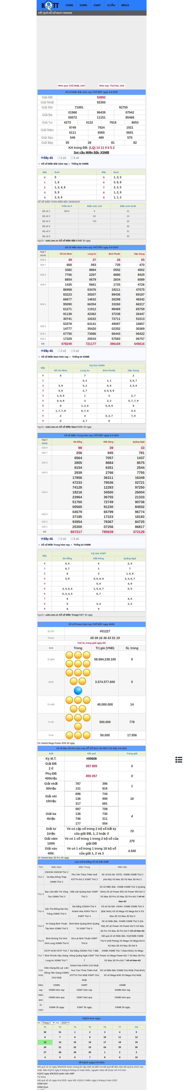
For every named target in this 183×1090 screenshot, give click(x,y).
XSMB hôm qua (122, 976)
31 (60, 1011)
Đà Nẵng (78, 421)
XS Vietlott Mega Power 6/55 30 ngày (56, 722)
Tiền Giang (56, 952)
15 (75, 1021)
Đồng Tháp (60, 856)
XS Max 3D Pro (108, 875)
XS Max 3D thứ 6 (128, 925)
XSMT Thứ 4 (84, 895)
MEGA (125, 5)
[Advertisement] (63, 39)
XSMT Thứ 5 (85, 907)
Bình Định (74, 903)
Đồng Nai (59, 888)
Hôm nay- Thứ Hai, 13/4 (111, 65)
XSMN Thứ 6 (62, 922)
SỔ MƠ (41, 1076)
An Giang (50, 903)
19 (136, 1021)
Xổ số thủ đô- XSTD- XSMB (116, 853)
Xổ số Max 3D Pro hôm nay (70, 727)
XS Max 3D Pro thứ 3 (127, 875)
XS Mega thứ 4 (132, 890)
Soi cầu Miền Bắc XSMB (91, 131)
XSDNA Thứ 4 (89, 885)
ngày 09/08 (109, 603)
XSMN (83, 5)
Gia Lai (74, 917)
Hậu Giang (139, 233)
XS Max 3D (118, 858)
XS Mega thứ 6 (137, 920)
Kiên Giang (50, 947)
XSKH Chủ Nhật (90, 944)
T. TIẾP (41, 1069)
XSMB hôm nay (122, 969)
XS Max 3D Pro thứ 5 (118, 910)
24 (105, 1026)
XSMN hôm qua (56, 976)
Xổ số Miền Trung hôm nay (78, 414)
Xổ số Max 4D (137, 910)
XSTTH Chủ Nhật (78, 954)
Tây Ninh (49, 907)
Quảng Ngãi (139, 421)
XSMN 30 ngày (83, 406)
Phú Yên (76, 853)
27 (45, 1031)
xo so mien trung (85, 1085)
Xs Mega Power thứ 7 (118, 934)
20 (45, 1026)
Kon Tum (75, 949)
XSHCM (49, 851)
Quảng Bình (86, 903)
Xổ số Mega (118, 890)
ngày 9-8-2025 (110, 71)
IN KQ (40, 1080)
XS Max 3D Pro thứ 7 (115, 939)
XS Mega (124, 920)
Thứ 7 (43, 231)
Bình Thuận (61, 903)
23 (90, 1026)
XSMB (69, 5)
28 (60, 1031)
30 (45, 1011)
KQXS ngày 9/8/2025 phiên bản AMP (55, 1052)
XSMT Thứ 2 (91, 858)
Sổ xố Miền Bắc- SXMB (113, 900)
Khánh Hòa (77, 890)
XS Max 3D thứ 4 (126, 895)
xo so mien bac (51, 1085)
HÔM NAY (42, 1063)
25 (120, 1026)
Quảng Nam (85, 871)
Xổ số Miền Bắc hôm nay (78, 71)
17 (105, 1021)
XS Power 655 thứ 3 (134, 871)
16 (90, 1021)
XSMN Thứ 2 (56, 861)
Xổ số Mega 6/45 (112, 954)
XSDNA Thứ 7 (87, 930)
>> (57, 1002)
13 (45, 1021)
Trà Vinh (63, 917)
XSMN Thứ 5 (61, 907)
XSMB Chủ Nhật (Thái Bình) (131, 949)
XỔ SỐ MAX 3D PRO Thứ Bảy (101, 727)
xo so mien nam (68, 1085)
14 (60, 1021)
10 (105, 1016)
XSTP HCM (50, 930)
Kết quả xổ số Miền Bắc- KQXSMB (119, 915)
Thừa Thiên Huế (89, 853)
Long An (92, 233)
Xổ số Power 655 (115, 871)
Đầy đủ (47, 137)
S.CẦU (111, 5)
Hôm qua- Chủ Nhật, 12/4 (71, 65)
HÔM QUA (42, 1066)
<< (38, 1002)
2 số (62, 137)
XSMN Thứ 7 (61, 939)
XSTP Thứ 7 (62, 930)
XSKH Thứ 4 (90, 890)
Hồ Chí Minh (66, 233)
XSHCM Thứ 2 (61, 851)
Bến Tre (58, 871)
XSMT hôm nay (84, 969)
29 (75, 1031)
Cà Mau (51, 856)
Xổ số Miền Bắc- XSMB (111, 866)
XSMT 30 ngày (85, 594)
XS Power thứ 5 (127, 905)
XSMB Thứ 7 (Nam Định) (121, 930)
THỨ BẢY (97, 71)
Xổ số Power (112, 905)
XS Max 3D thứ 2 (133, 858)
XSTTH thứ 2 (77, 858)
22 (75, 1026)
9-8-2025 (122, 727)
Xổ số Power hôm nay (80, 603)
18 (120, 1021)
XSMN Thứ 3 (58, 875)
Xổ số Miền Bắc (108, 949)
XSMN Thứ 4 (59, 893)
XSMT (97, 5)
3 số (75, 137)
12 (136, 1016)
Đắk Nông (108, 421)
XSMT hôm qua (84, 976)
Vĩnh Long (50, 922)
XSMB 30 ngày (83, 220)
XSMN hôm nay (56, 969)
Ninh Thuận (85, 917)
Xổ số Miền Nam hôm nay (78, 226)
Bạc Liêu (49, 871)
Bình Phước (114, 233)
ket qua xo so (102, 1085)
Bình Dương (52, 917)
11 (120, 1016)
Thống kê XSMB (79, 143)
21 (60, 1026)
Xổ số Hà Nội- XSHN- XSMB (115, 885)
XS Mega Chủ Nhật (131, 954)
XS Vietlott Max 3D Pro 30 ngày (53, 837)
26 (136, 1026)
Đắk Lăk (75, 871)
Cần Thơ (49, 888)
